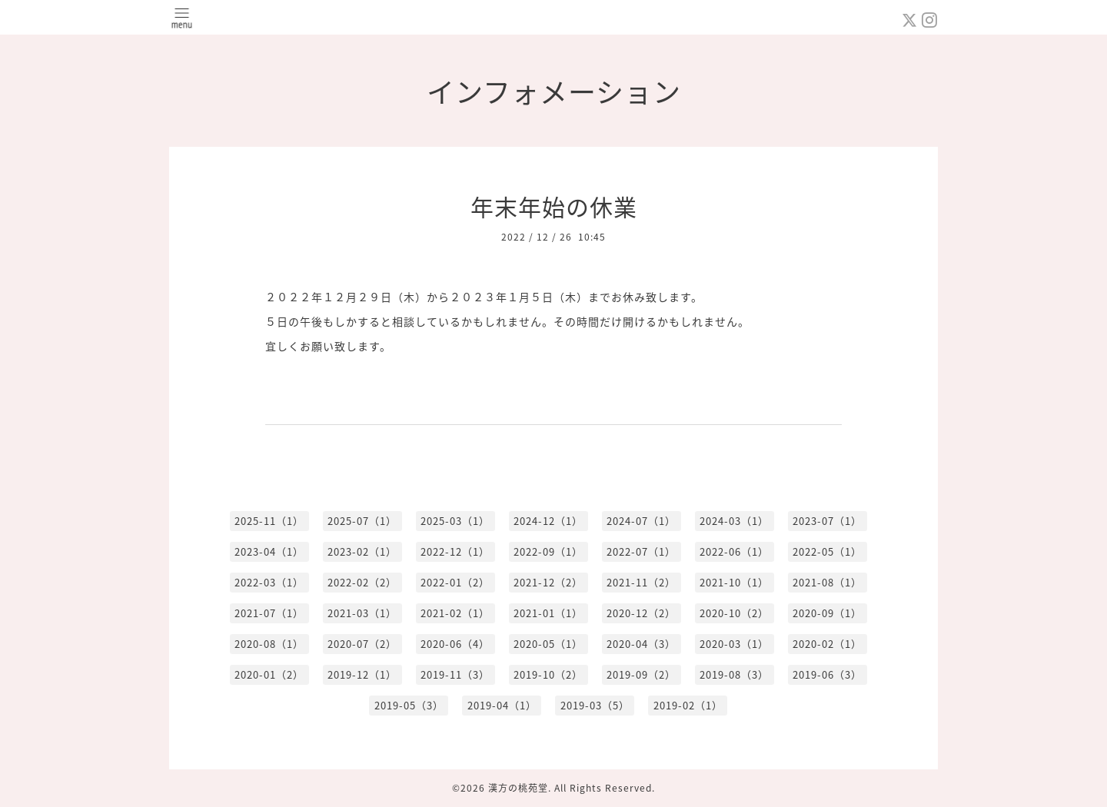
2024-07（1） (641, 520)
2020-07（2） (362, 643)
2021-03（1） (362, 613)
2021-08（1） (827, 582)
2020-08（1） (269, 643)
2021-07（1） (269, 613)
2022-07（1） (641, 551)
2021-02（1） (455, 613)
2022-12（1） (455, 551)
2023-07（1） (827, 520)
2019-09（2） (641, 674)
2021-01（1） (548, 613)
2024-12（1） (548, 520)
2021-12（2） (548, 582)
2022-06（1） (734, 551)
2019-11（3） (455, 674)
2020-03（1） (734, 643)
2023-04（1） (269, 551)
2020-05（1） (548, 643)
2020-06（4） (455, 643)
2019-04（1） (502, 705)
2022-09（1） (548, 551)
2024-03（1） (734, 520)
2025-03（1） (455, 520)
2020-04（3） (641, 643)
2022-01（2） (455, 582)
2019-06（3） (827, 674)
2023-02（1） (362, 551)
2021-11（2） (641, 582)
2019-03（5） (595, 705)
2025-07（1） (362, 520)
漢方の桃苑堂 (518, 788)
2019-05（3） (409, 705)
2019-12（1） (362, 674)
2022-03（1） (269, 582)
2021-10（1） (734, 582)
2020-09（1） (827, 613)
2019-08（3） (734, 674)
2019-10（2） (548, 674)
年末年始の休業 (553, 206)
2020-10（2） (734, 613)
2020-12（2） (641, 613)
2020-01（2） (269, 674)
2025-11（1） (269, 520)
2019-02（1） (688, 705)
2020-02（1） (827, 643)
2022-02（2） (362, 582)
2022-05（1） (827, 551)
